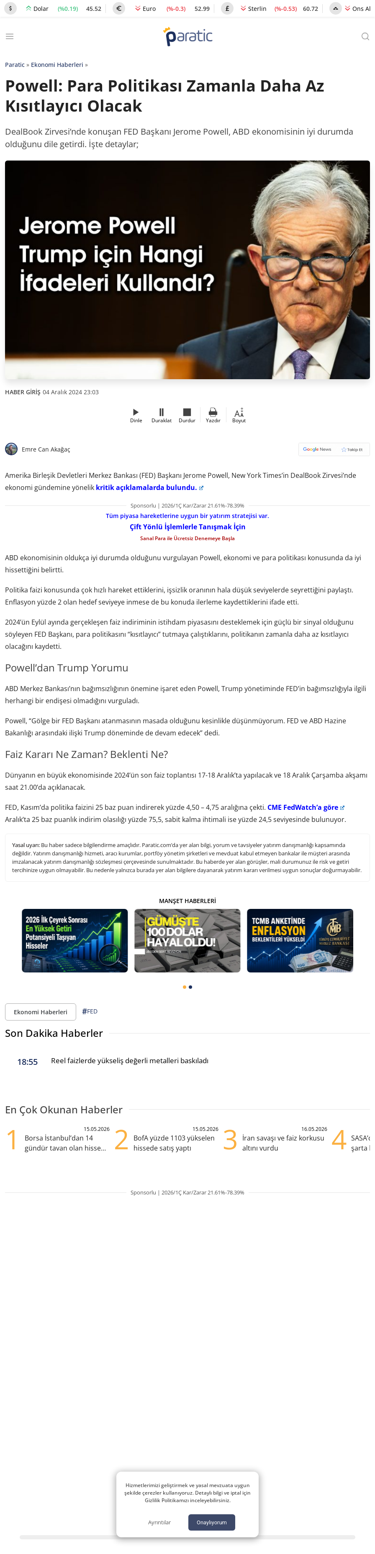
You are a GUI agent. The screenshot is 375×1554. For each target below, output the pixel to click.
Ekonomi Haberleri (57, 65)
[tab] (184, 987)
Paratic (15, 65)
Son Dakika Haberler (54, 1033)
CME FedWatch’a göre (305, 807)
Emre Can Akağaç (46, 449)
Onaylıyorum (212, 1522)
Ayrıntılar (159, 1522)
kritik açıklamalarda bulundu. (149, 487)
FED (90, 1011)
